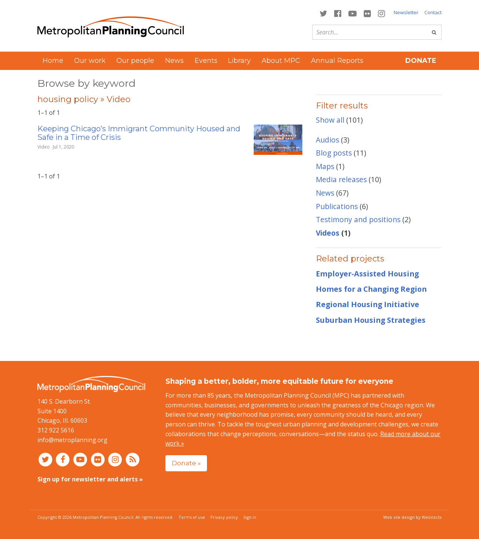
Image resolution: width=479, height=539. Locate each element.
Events (206, 60)
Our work (90, 60)
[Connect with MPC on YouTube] (352, 13)
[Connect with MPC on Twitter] (323, 13)
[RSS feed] (133, 459)
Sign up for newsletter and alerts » (90, 479)
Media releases (341, 179)
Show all (330, 120)
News (174, 60)
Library (239, 60)
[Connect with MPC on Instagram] (382, 13)
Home (53, 60)
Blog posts (334, 153)
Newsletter (406, 12)
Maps (325, 166)
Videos (327, 233)
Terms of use (192, 517)
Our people (135, 60)
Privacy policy (224, 517)
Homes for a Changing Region (371, 289)
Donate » (186, 463)
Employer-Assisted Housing (367, 274)
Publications (337, 206)
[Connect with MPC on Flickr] (367, 13)
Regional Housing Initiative (367, 304)
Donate (420, 60)
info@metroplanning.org (72, 440)
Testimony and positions (358, 219)
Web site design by (412, 517)
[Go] (434, 32)
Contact (433, 12)
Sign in (249, 517)
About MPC (281, 60)
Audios (327, 140)
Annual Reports (337, 60)
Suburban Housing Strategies (370, 320)
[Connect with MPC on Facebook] (338, 13)
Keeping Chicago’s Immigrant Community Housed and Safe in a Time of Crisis (138, 133)
